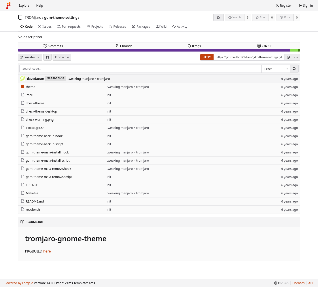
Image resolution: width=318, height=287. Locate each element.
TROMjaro (33, 17)
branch (123, 46)
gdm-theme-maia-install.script (45, 160)
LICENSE (29, 185)
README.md (32, 201)
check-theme (33, 103)
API (310, 283)
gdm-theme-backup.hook (42, 136)
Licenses (298, 283)
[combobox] (275, 69)
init (109, 95)
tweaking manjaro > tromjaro (89, 79)
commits (53, 46)
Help (39, 5)
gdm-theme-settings (61, 17)
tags (194, 46)
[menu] (296, 57)
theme (28, 87)
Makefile (29, 193)
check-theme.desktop (39, 111)
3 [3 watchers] (248, 17)
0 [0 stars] (272, 17)
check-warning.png (37, 119)
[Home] (8, 6)
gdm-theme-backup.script (42, 144)
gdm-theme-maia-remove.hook (46, 168)
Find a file (62, 57)
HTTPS (207, 57)
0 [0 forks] (297, 17)
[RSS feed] (218, 17)
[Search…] (294, 69)
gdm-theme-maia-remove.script (46, 177)
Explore (24, 5)
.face (27, 95)
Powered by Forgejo (18, 283)
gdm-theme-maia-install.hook (45, 152)
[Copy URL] (288, 57)
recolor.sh (30, 209)
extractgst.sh (33, 128)
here (47, 251)
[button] (47, 57)
